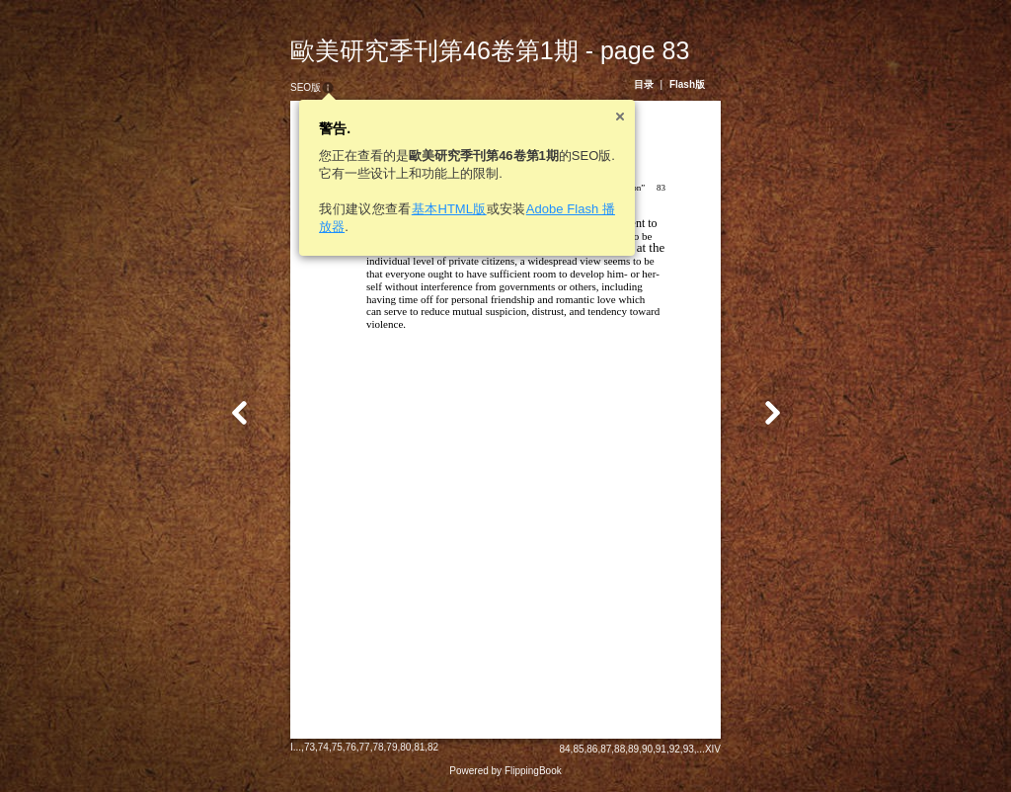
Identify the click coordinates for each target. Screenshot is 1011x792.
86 (591, 749)
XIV (713, 749)
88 (619, 749)
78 (377, 747)
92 (674, 749)
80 (405, 747)
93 (688, 749)
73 (309, 747)
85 (578, 749)
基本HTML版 (449, 208)
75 (337, 747)
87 (605, 749)
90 (647, 749)
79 (391, 747)
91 (661, 749)
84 (564, 749)
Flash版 (687, 84)
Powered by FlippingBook (505, 770)
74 (323, 747)
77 (364, 747)
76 (351, 747)
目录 (644, 84)
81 (419, 747)
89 (633, 749)
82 (433, 747)
